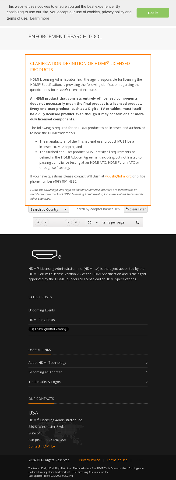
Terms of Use (117, 460)
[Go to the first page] (38, 222)
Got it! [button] (153, 13)
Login (138, 460)
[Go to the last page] (76, 222)
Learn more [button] (39, 18)
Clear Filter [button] (135, 209)
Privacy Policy (89, 460)
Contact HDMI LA (41, 446)
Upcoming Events (41, 310)
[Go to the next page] (68, 222)
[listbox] (48, 209)
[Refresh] (137, 222)
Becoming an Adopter (45, 372)
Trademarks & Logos (44, 381)
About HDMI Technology (47, 362)
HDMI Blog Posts (41, 320)
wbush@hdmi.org (118, 176)
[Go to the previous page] (45, 222)
